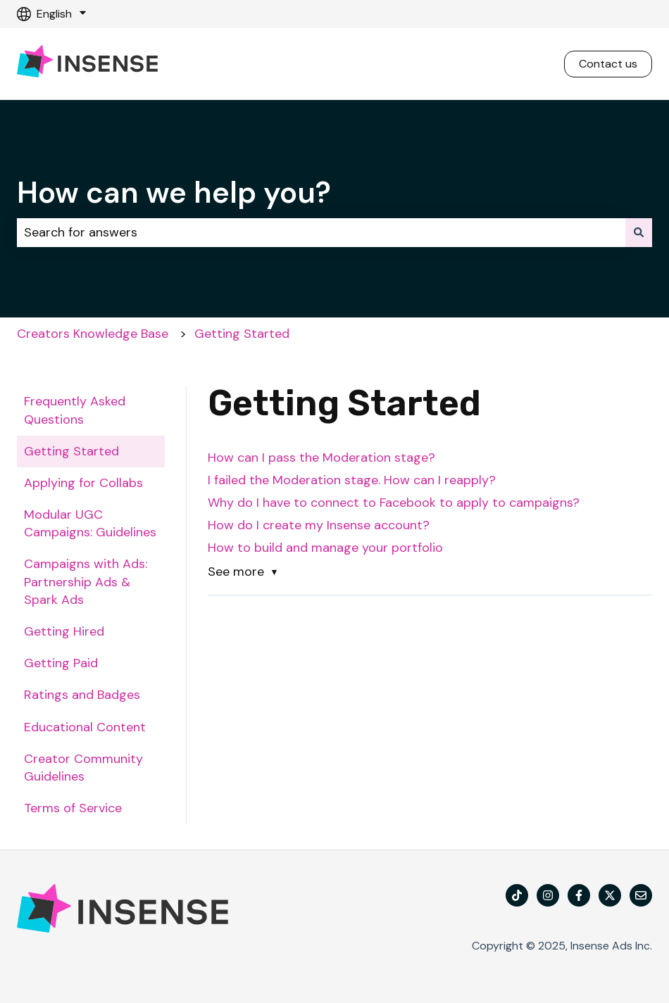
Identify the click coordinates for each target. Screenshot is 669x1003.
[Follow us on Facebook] (579, 895)
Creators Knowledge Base (92, 333)
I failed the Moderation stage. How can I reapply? (353, 480)
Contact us (608, 63)
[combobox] (321, 232)
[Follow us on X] (610, 895)
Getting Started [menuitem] (71, 451)
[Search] (638, 232)
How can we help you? (174, 192)
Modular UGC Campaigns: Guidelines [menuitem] (90, 523)
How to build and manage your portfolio (327, 547)
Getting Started (241, 333)
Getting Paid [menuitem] (61, 663)
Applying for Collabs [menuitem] (83, 482)
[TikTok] (517, 895)
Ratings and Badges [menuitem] (82, 694)
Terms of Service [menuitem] (73, 808)
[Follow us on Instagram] (548, 895)
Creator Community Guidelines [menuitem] (83, 767)
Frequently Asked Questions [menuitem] (74, 410)
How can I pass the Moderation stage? (323, 457)
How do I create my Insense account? (319, 525)
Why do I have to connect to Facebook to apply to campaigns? (394, 502)
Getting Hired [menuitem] (64, 631)
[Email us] (641, 895)
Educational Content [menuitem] (85, 727)
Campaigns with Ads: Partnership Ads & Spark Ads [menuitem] (85, 581)
